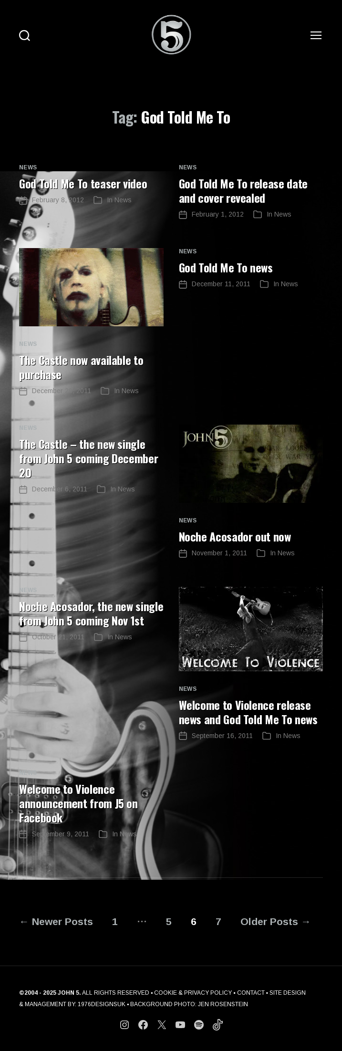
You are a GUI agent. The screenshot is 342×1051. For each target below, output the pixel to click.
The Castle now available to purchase (81, 367)
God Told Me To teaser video (83, 183)
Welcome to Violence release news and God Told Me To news (248, 712)
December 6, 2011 (59, 489)
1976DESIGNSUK (101, 1004)
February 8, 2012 (58, 200)
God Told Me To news (226, 267)
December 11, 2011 (221, 284)
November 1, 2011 (219, 553)
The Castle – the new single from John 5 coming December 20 (88, 458)
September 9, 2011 (60, 834)
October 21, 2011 (58, 637)
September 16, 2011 (222, 735)
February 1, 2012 (218, 214)
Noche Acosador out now (235, 536)
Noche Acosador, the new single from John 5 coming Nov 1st (91, 613)
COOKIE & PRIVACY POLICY (193, 992)
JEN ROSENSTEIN (223, 1004)
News (28, 167)
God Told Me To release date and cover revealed (243, 190)
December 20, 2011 (61, 391)
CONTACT (251, 992)
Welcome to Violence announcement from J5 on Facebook (78, 803)
